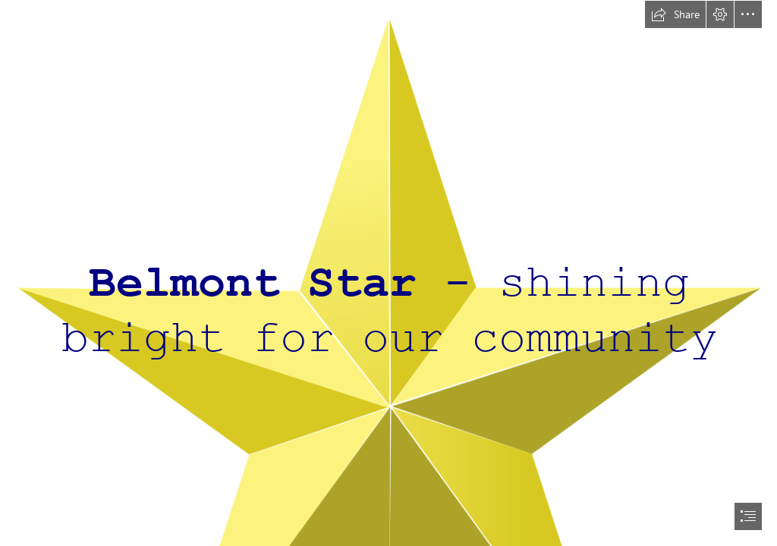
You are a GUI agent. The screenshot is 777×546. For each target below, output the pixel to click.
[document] (388, 273)
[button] (675, 14)
